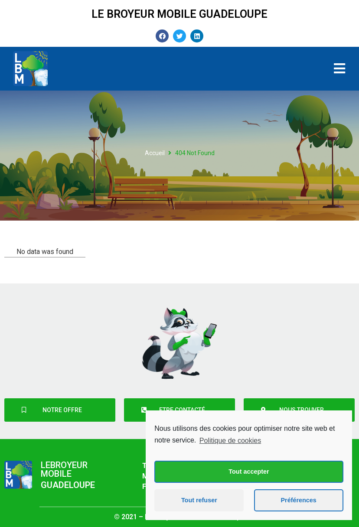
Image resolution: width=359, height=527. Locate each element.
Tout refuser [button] (199, 500)
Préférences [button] (298, 500)
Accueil (155, 153)
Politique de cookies (230, 440)
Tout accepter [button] (248, 471)
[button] (59, 410)
